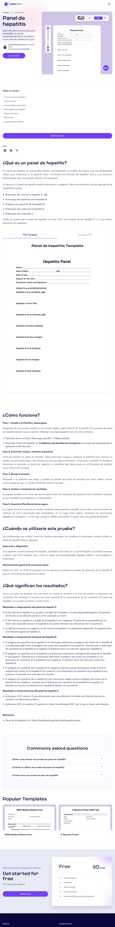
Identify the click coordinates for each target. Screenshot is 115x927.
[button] (109, 4)
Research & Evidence (11, 113)
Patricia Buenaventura (19, 45)
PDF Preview (8, 117)
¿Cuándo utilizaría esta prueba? (15, 105)
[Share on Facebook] (11, 150)
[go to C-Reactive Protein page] (85, 817)
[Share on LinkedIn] (5, 150)
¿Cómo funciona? (10, 101)
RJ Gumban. (25, 49)
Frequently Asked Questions (14, 122)
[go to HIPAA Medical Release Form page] (29, 817)
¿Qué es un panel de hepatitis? (14, 97)
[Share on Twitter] (16, 150)
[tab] (30, 234)
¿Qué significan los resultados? (14, 109)
